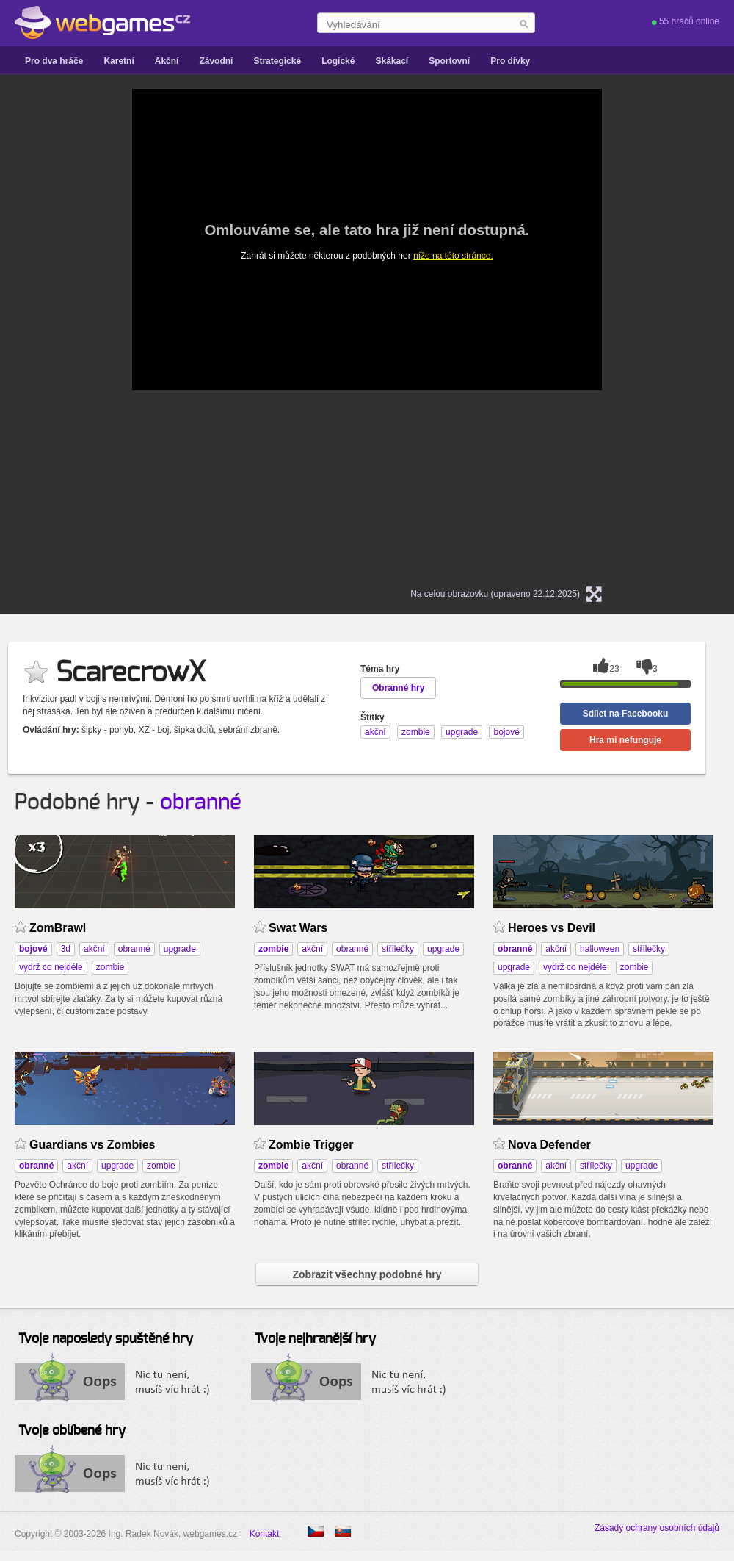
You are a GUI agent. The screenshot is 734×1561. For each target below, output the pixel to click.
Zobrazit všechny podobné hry (366, 1274)
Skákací (391, 61)
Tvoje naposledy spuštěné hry (105, 1339)
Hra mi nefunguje (625, 740)
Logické (338, 61)
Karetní (118, 61)
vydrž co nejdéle (51, 967)
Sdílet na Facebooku (626, 713)
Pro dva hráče (54, 61)
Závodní (216, 61)
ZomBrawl (57, 928)
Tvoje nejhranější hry (315, 1339)
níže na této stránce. (453, 256)
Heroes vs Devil (551, 928)
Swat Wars (298, 928)
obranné (200, 803)
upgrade (180, 949)
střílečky (398, 949)
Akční (167, 61)
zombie (110, 967)
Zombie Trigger (311, 1144)
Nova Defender (549, 1144)
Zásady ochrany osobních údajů (657, 1528)
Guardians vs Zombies (92, 1144)
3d (65, 949)
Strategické (277, 61)
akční (94, 949)
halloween (599, 949)
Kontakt (265, 1534)
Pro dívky (510, 61)
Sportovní (449, 61)
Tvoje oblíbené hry (72, 1431)
